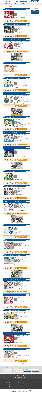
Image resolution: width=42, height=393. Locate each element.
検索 (27, 371)
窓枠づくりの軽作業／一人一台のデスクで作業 (9, 333)
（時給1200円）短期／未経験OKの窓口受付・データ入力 (11, 171)
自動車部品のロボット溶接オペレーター (8, 240)
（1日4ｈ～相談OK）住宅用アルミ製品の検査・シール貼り (11, 310)
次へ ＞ (28, 363)
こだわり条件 (5, 371)
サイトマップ (24, 384)
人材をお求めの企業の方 (29, 0)
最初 (20, 363)
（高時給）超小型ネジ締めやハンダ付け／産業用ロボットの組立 (12, 201)
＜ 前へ (26, 363)
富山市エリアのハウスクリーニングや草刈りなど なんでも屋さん (12, 93)
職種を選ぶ (15, 369)
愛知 (9, 382)
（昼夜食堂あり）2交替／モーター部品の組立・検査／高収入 (11, 255)
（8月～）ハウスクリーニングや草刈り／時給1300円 (10, 132)
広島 (9, 387)
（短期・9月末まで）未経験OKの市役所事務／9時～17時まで (11, 186)
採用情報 (24, 382)
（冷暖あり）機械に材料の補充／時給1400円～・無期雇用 (11, 9)
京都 (9, 384)
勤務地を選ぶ (5, 369)
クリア (35, 371)
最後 (24, 363)
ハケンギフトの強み (17, 382)
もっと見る (34, 11)
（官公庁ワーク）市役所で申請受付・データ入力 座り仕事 (11, 24)
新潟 (7, 386)
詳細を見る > (28, 9)
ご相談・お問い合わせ (29, 1)
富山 (7, 387)
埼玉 (7, 384)
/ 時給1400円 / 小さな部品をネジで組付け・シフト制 (11, 39)
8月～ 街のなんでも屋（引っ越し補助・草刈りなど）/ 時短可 (12, 117)
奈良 (9, 386)
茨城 (7, 382)
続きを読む (23, 17)
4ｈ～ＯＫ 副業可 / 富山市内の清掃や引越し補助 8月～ (11, 78)
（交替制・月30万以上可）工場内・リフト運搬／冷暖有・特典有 (12, 279)
